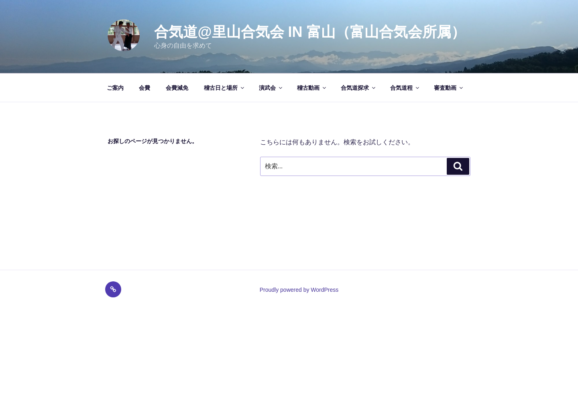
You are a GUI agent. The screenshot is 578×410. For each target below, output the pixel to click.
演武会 (271, 88)
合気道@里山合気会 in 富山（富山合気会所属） (309, 32)
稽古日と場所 (224, 88)
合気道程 (405, 88)
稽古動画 (312, 88)
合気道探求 (359, 88)
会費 (144, 88)
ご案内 (115, 88)
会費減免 (177, 88)
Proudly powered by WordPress (299, 290)
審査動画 (449, 88)
